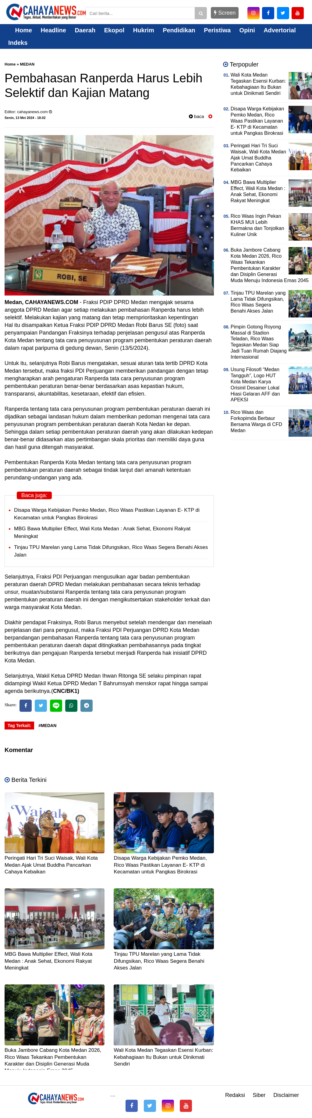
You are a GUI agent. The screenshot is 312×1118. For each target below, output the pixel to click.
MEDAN (27, 64)
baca (196, 116)
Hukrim (143, 30)
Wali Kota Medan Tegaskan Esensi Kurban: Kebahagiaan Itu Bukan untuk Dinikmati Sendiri (163, 1056)
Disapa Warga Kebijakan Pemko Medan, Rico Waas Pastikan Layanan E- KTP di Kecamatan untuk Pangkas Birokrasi (160, 864)
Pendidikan (179, 30)
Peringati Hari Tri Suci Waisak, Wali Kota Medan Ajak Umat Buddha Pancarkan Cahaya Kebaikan (51, 864)
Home (20, 30)
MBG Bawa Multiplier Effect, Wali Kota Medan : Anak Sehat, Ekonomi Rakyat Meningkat (48, 960)
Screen (225, 13)
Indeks (17, 42)
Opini (247, 30)
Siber (259, 1095)
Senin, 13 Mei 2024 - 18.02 (25, 118)
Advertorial (280, 30)
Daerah (85, 30)
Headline (53, 30)
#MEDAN (47, 725)
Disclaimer (286, 1095)
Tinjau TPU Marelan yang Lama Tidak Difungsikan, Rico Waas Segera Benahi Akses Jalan (159, 960)
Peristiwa (217, 30)
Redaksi (235, 1095)
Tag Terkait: (19, 725)
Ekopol (114, 30)
